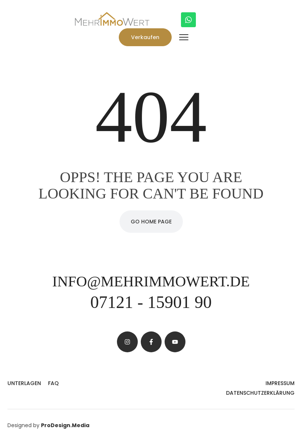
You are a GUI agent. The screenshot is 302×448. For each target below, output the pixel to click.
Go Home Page (151, 221)
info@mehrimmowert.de (150, 281)
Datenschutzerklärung (260, 393)
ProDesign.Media (65, 425)
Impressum (280, 383)
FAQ (53, 383)
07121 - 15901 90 (151, 302)
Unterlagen (24, 383)
